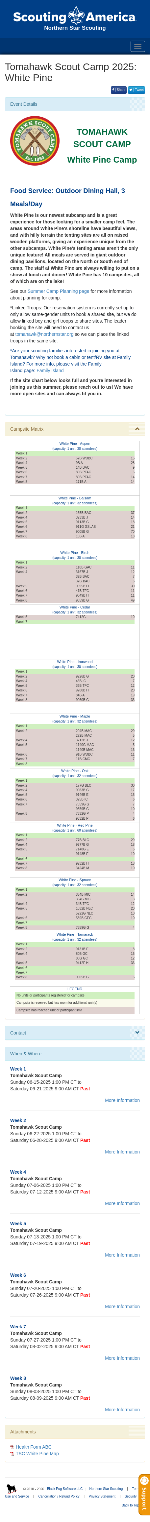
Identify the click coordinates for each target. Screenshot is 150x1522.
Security (131, 1496)
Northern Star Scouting (106, 1489)
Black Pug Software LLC (65, 1489)
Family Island (50, 370)
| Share (119, 90)
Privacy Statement (102, 1496)
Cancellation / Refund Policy (59, 1496)
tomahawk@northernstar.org (44, 334)
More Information (122, 1100)
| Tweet (136, 90)
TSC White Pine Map (37, 1453)
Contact (75, 1033)
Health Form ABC (34, 1447)
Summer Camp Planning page (58, 291)
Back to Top (132, 1505)
